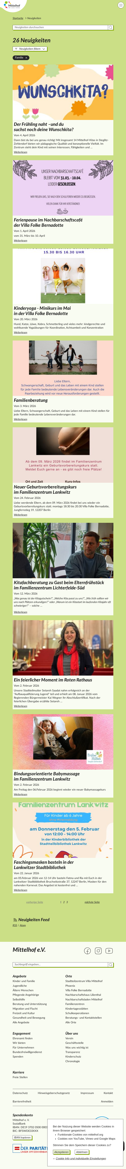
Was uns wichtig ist (76, 1047)
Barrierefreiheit (22, 1101)
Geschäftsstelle (74, 1043)
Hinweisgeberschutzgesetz (54, 1093)
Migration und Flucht (25, 1008)
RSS (15, 925)
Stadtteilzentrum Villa (83, 981)
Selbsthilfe (19, 999)
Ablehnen (82, 1152)
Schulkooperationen (77, 1013)
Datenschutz (20, 1093)
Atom (23, 925)
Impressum (87, 1093)
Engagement (21, 1033)
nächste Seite (92, 902)
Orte (68, 976)
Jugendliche (20, 986)
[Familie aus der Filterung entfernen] (26, 58)
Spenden (18, 1056)
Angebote (19, 976)
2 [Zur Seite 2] (64, 902)
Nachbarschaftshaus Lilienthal (83, 995)
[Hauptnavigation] (121, 5)
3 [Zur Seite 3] (67, 902)
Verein (69, 1038)
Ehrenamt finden (23, 1038)
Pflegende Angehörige (26, 995)
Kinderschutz (73, 1056)
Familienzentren (74, 1004)
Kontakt (108, 1093)
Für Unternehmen (23, 1047)
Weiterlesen (58, 152)
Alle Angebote (21, 1022)
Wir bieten (19, 1043)
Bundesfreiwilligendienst (27, 1052)
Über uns (71, 1033)
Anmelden (107, 1101)
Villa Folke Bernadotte (78, 990)
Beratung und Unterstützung (30, 1004)
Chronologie (72, 1061)
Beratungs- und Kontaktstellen (83, 1018)
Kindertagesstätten (76, 1008)
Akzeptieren (61, 1152)
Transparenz (72, 1052)
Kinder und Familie (24, 981)
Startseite (18, 18)
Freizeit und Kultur (24, 1013)
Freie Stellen (20, 1077)
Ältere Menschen (23, 990)
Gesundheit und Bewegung (29, 1018)
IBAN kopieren (22, 1137)
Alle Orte (70, 1022)
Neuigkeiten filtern (30, 49)
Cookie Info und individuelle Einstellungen (81, 1158)
